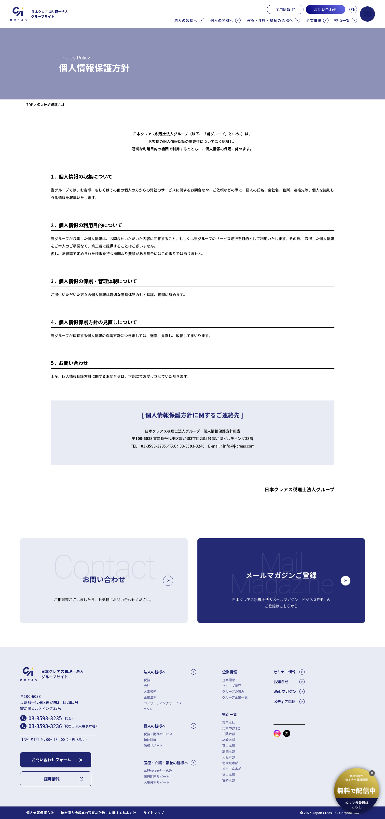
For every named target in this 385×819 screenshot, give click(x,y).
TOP (29, 104)
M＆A (148, 709)
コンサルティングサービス (163, 703)
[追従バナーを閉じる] (372, 773)
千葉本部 (228, 734)
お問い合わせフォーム (51, 760)
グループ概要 (231, 685)
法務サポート (153, 745)
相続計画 (150, 739)
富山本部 (228, 745)
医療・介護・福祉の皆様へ (170, 762)
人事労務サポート (156, 782)
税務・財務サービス (158, 734)
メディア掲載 (289, 701)
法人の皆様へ (170, 672)
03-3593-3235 (50, 718)
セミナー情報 (289, 672)
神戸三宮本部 (231, 768)
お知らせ (289, 681)
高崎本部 (228, 739)
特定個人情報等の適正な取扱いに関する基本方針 (98, 812)
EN (353, 9)
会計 (147, 685)
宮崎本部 (228, 780)
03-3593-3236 (62, 726)
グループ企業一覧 (235, 697)
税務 (147, 680)
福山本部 (228, 774)
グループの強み (233, 691)
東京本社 (228, 722)
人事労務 (150, 691)
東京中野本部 (231, 728)
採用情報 (283, 9)
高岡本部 (228, 751)
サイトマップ (153, 812)
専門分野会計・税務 (158, 770)
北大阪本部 (230, 763)
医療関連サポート (156, 776)
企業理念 (228, 680)
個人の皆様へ (170, 726)
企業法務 (150, 697)
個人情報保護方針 (40, 812)
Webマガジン (289, 691)
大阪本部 (228, 757)
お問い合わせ (325, 9)
